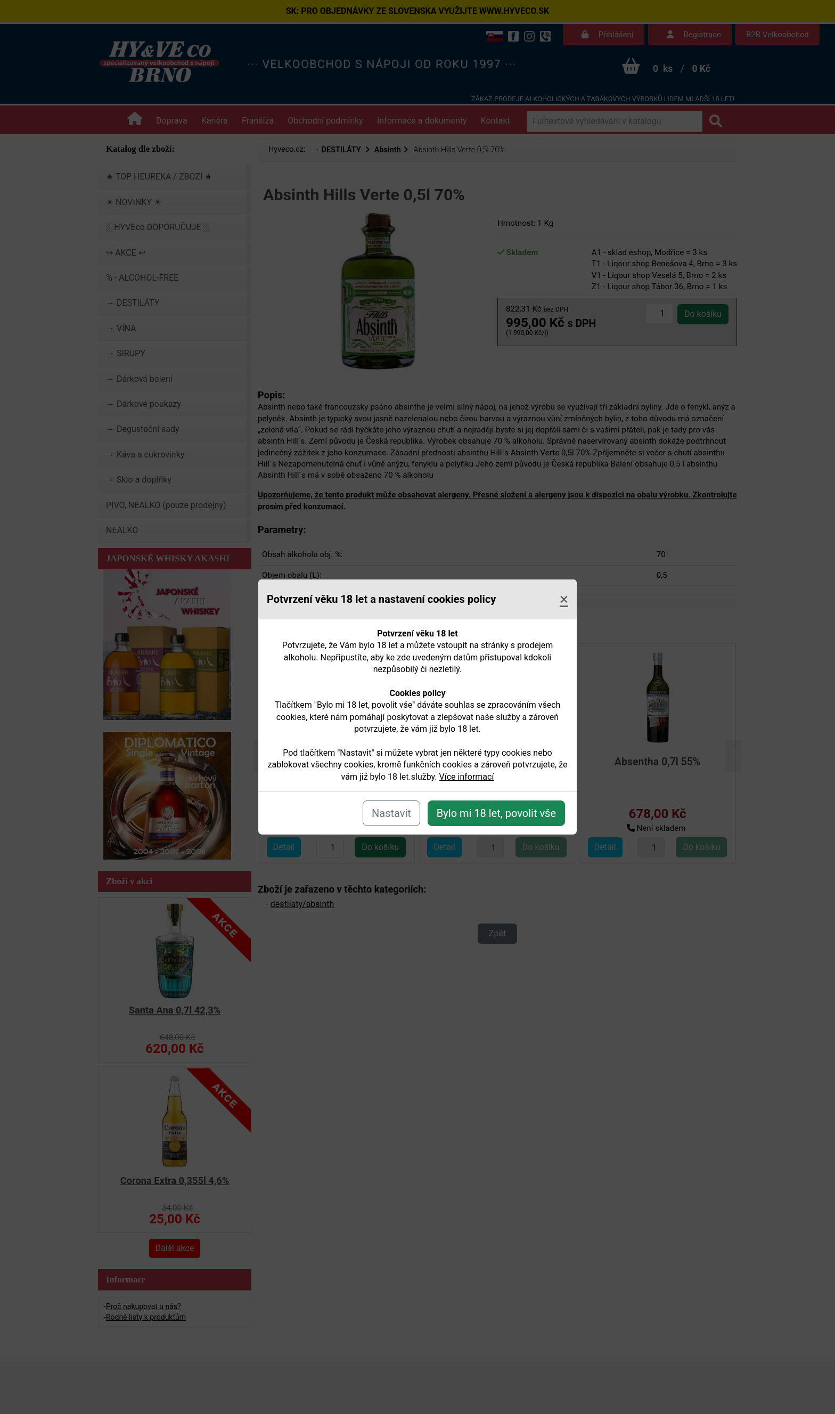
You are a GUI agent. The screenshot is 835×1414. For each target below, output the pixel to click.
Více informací (466, 777)
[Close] (564, 599)
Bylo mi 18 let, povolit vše (496, 813)
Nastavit (391, 813)
